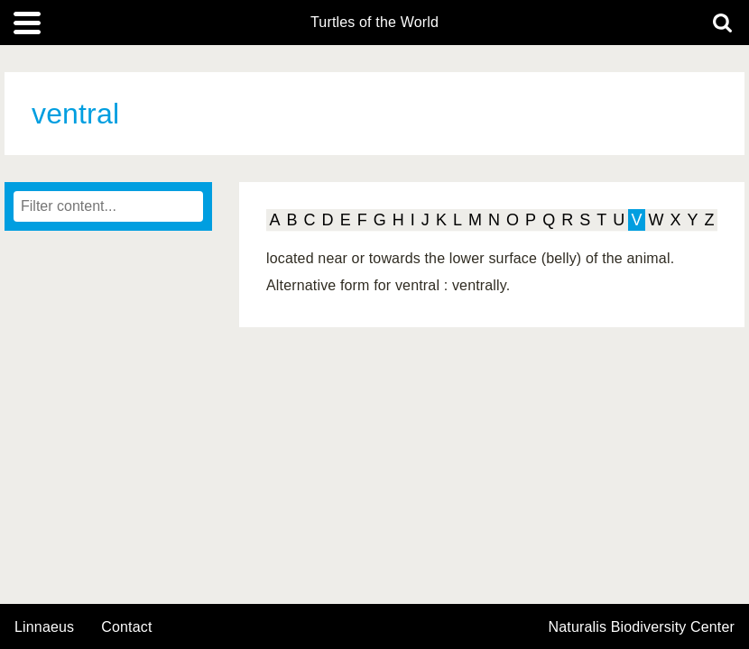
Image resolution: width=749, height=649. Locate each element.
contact (126, 627)
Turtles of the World (374, 22)
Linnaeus (44, 627)
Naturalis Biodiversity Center (642, 627)
